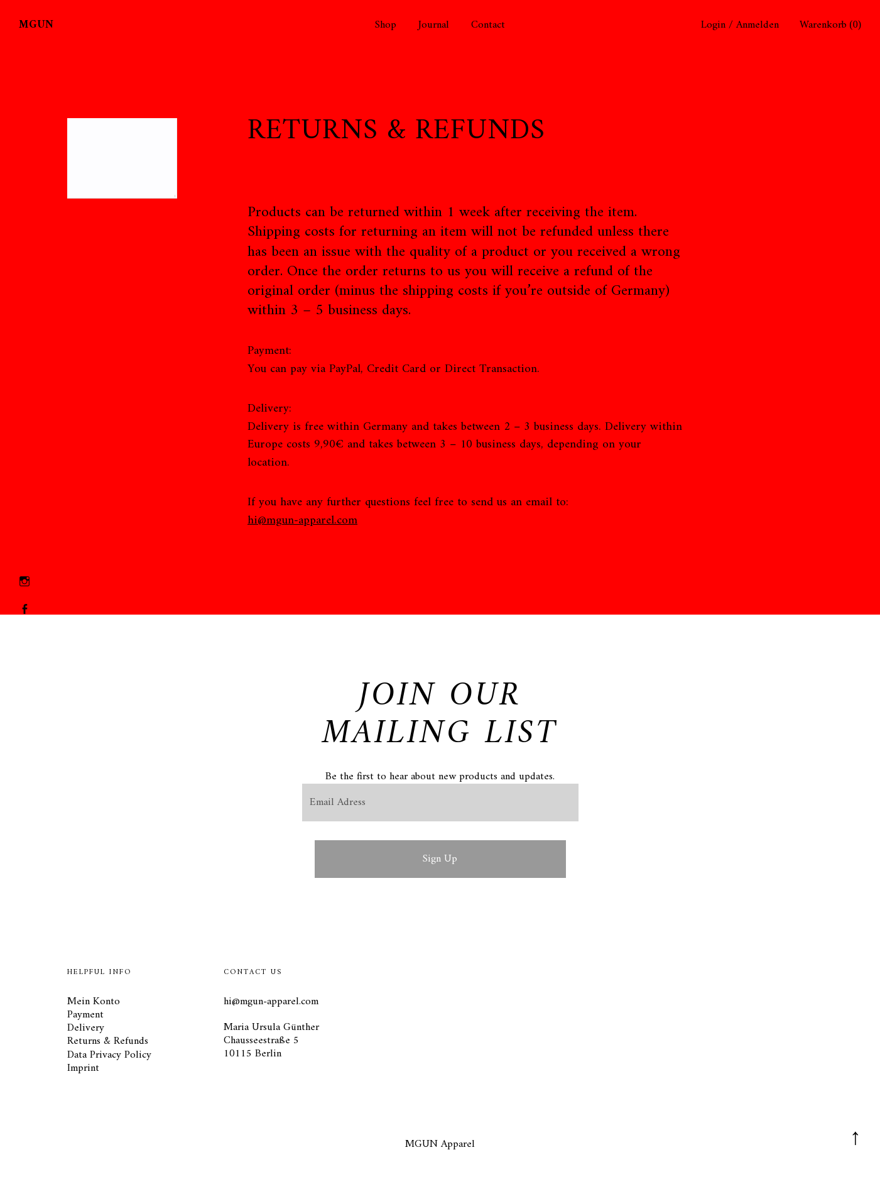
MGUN (36, 25)
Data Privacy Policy (109, 1055)
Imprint (83, 1068)
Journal (433, 25)
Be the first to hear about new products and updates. (440, 776)
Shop (385, 25)
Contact (488, 25)
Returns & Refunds (107, 1041)
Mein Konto (93, 1001)
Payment (85, 1014)
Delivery (85, 1028)
